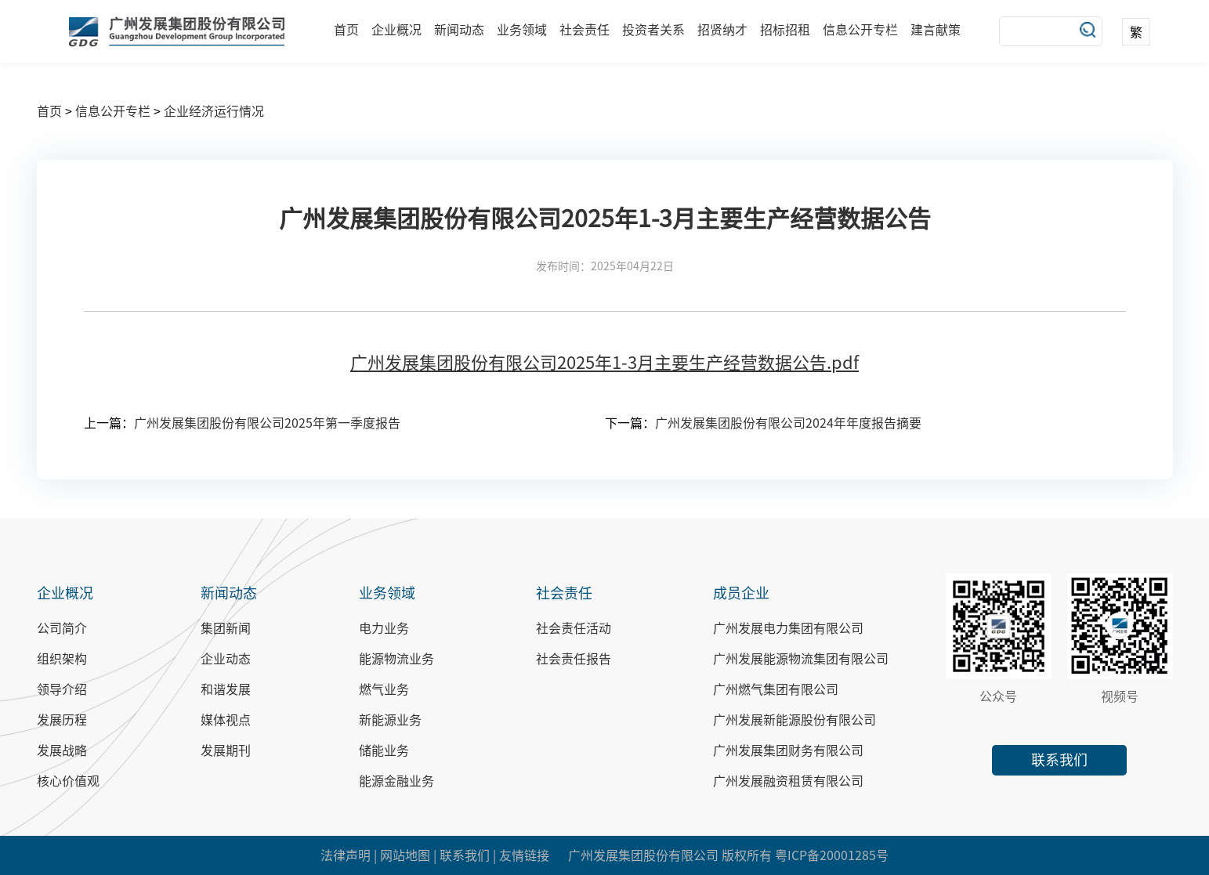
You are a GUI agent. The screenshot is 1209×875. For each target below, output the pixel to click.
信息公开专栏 (860, 30)
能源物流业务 (396, 659)
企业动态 (226, 659)
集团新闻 (226, 628)
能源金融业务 (396, 781)
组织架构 (62, 659)
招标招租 (785, 30)
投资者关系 (653, 30)
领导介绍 (62, 689)
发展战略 (62, 750)
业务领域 (522, 30)
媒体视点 (226, 720)
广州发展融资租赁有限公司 (788, 781)
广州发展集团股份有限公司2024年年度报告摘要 (788, 423)
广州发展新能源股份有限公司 (794, 720)
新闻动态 (459, 30)
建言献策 (935, 30)
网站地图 (405, 855)
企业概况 (396, 30)
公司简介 (62, 628)
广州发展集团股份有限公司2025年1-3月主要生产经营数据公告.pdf (604, 362)
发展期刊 (226, 750)
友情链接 (524, 855)
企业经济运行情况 (214, 111)
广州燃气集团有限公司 (775, 689)
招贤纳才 (722, 30)
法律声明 (345, 855)
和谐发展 (226, 689)
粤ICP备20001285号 (832, 855)
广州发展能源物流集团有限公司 (801, 659)
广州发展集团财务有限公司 (788, 750)
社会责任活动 (573, 628)
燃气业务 (384, 689)
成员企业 (741, 593)
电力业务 (384, 628)
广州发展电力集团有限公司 (788, 628)
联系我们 (1059, 760)
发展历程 (62, 720)
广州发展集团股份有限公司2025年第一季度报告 (267, 423)
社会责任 (584, 30)
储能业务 (384, 750)
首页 (346, 30)
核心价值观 (68, 781)
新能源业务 (390, 720)
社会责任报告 (573, 659)
